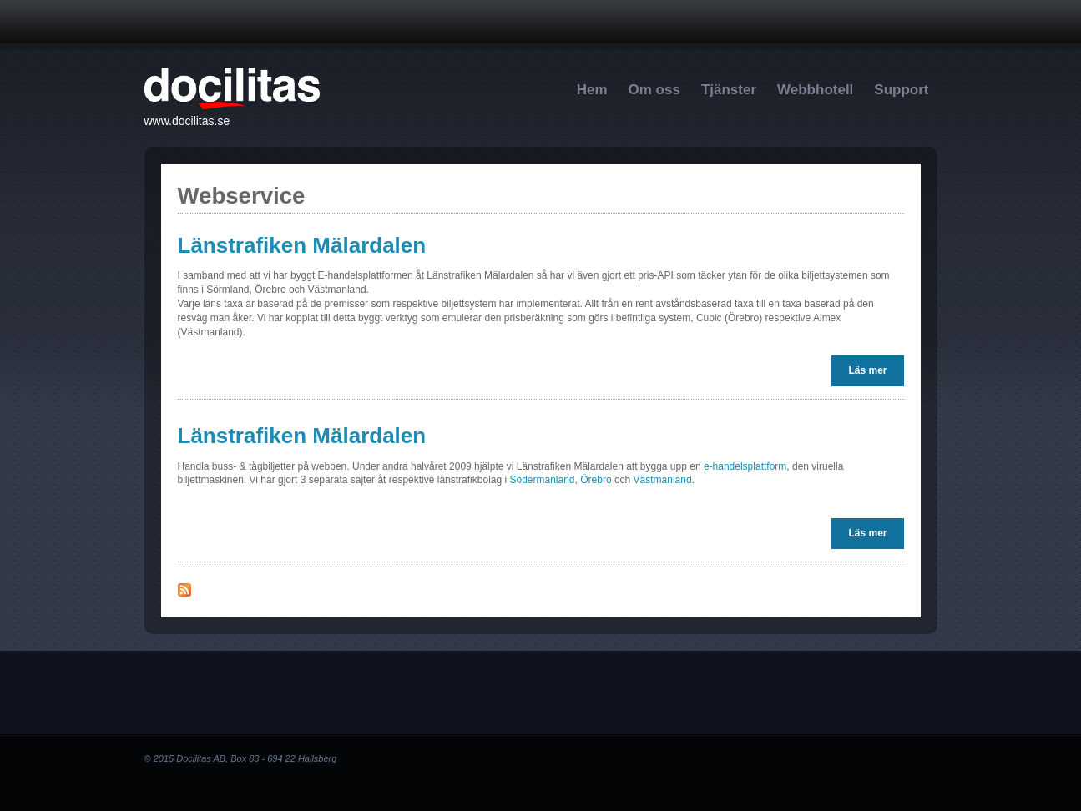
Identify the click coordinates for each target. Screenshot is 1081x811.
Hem (592, 90)
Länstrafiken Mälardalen (302, 245)
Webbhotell (815, 90)
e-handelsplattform (745, 466)
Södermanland (541, 480)
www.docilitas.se (187, 121)
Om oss (654, 90)
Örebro (595, 480)
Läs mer (871, 370)
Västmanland (663, 480)
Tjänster (728, 90)
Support (901, 90)
